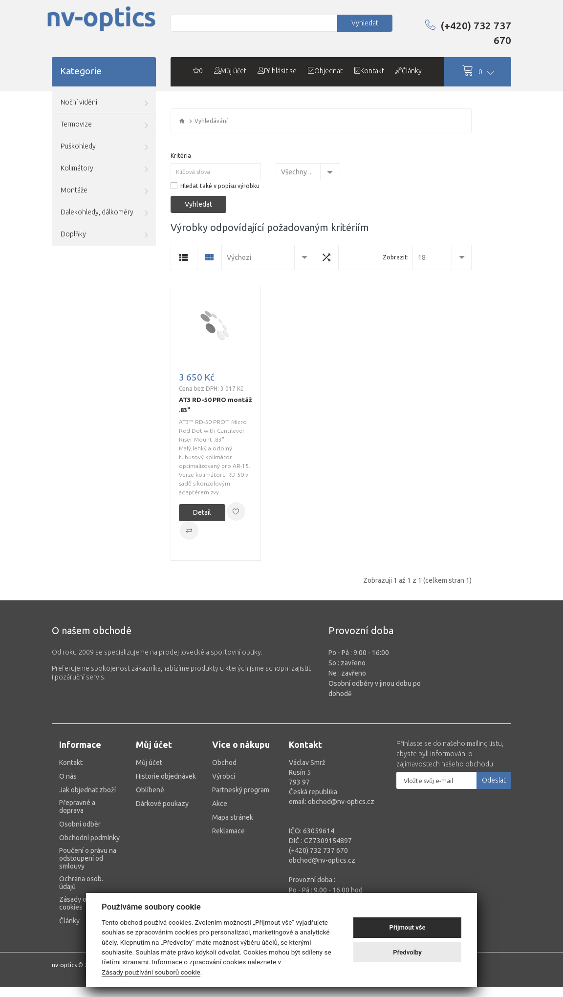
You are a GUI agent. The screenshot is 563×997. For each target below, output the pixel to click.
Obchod (224, 762)
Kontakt (71, 762)
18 (422, 257)
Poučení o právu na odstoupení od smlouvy (87, 858)
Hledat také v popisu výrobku (220, 186)
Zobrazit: (396, 257)
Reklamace (228, 831)
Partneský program (240, 790)
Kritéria (181, 155)
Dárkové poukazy (162, 803)
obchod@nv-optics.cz (322, 860)
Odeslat (494, 780)
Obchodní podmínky (89, 838)
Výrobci (223, 776)
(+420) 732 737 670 (468, 33)
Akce (219, 803)
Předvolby (407, 952)
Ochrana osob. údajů (81, 883)
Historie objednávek (166, 776)
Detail (202, 512)
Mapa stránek (232, 817)
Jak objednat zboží (87, 790)
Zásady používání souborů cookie (151, 972)
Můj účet (149, 762)
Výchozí (239, 257)
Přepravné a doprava (77, 806)
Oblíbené (150, 790)
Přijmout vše (408, 927)
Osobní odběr (80, 824)
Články (69, 921)
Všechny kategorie (300, 172)
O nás (68, 776)
